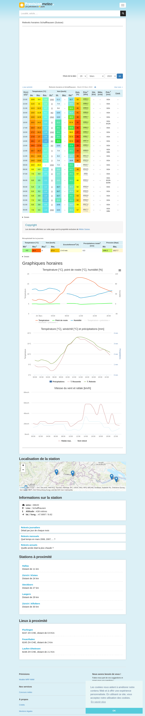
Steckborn (72, 586)
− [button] (23, 470)
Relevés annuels (72, 546)
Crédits (22, 705)
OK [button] (114, 710)
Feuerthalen (72, 641)
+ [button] (23, 465)
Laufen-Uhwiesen (72, 650)
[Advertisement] (72, 50)
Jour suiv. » (118, 87)
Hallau (72, 568)
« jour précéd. (27, 87)
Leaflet (22, 487)
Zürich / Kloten (72, 577)
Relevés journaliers (72, 529)
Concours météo (25, 692)
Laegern (72, 596)
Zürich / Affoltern (72, 605)
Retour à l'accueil (36, 5)
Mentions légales (26, 711)
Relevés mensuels (72, 538)
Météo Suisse (84, 229)
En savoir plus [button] (98, 702)
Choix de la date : (70, 76)
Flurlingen (72, 631)
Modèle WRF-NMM (26, 680)
